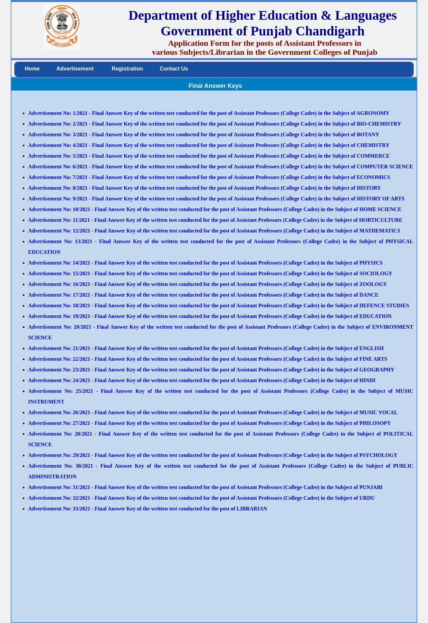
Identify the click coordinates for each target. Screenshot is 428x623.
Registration (126, 68)
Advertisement (75, 68)
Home (32, 68)
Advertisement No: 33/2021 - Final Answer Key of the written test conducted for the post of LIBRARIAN (147, 508)
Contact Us (174, 68)
